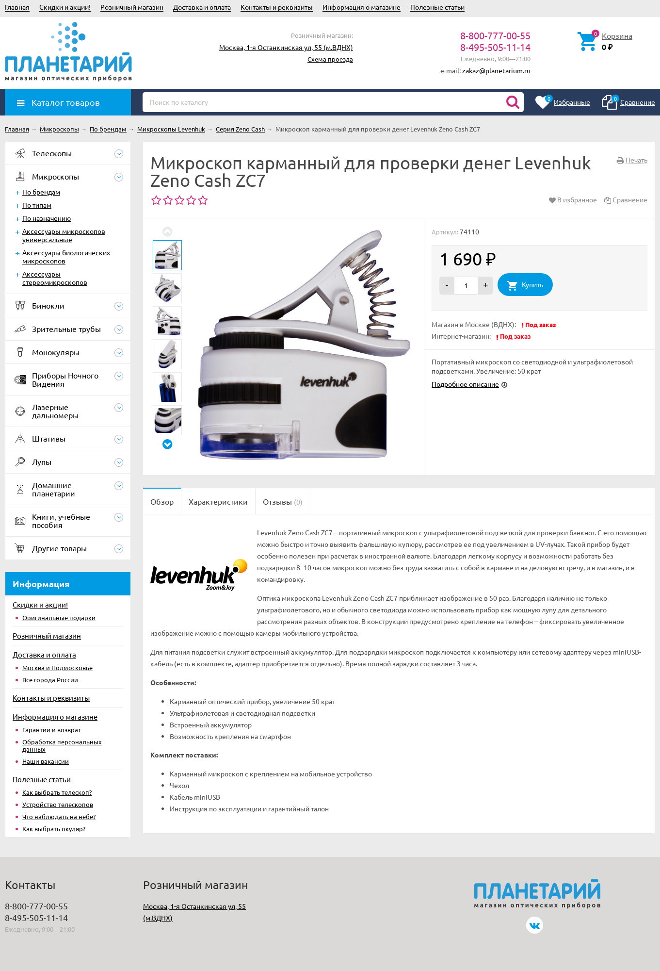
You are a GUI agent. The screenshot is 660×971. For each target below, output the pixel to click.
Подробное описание (465, 383)
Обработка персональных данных (62, 745)
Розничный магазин (131, 6)
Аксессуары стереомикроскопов (54, 277)
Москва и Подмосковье (57, 667)
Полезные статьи (437, 6)
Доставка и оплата (202, 6)
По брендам (41, 191)
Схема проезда (330, 59)
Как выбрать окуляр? (53, 828)
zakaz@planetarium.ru (496, 70)
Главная (17, 6)
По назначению (46, 218)
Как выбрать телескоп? (57, 792)
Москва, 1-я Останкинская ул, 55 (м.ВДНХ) (286, 47)
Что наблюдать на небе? (59, 816)
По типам (36, 204)
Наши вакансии (45, 761)
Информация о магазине (361, 6)
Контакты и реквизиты (277, 6)
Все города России (50, 679)
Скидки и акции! (65, 6)
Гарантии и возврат (51, 729)
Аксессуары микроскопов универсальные (63, 235)
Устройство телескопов (57, 804)
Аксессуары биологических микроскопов (66, 256)
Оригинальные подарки (59, 617)
